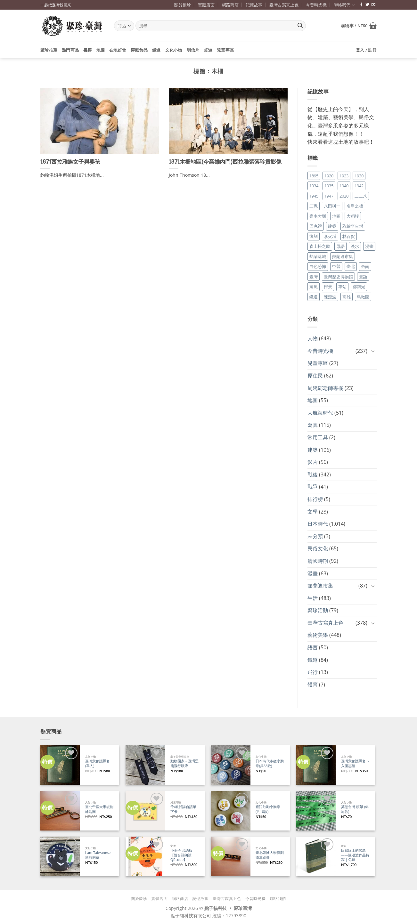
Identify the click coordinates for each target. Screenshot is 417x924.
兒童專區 (225, 50)
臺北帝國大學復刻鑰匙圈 (99, 809)
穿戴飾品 (139, 50)
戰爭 (312, 486)
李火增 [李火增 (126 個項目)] (330, 236)
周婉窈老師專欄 (325, 388)
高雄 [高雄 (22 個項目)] (346, 297)
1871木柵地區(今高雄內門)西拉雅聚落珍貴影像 (225, 161)
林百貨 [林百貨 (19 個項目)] (348, 236)
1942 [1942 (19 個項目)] (359, 186)
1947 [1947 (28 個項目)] (328, 196)
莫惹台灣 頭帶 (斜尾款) (355, 809)
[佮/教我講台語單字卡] (145, 811)
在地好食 (117, 50)
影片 (312, 462)
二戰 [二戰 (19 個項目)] (313, 206)
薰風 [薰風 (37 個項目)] (313, 286)
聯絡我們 (344, 5)
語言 (312, 647)
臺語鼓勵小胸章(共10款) (268, 809)
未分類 (315, 536)
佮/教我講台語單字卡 (183, 809)
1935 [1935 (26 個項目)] (328, 186)
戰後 (312, 474)
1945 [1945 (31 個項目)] (313, 196)
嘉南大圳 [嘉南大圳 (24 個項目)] (317, 216)
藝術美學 (317, 634)
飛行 (312, 672)
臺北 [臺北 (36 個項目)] (351, 266)
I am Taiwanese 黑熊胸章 (97, 855)
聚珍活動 (317, 610)
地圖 (100, 50)
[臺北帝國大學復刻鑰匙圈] (60, 811)
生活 (312, 598)
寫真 (312, 424)
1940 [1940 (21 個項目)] (343, 186)
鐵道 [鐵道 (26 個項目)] (313, 297)
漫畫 (312, 573)
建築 (312, 449)
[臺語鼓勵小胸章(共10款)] (230, 811)
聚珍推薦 (48, 50)
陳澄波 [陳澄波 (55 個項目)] (330, 297)
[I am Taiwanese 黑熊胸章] (60, 856)
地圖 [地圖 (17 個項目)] (336, 216)
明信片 (193, 50)
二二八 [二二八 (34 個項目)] (361, 196)
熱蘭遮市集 (320, 585)
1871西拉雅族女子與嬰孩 (70, 161)
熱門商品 (70, 50)
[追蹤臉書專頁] (361, 5)
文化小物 (173, 50)
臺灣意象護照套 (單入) (97, 763)
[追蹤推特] (367, 5)
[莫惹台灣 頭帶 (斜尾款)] (316, 811)
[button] (359, 26)
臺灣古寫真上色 (283, 5)
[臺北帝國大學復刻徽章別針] (230, 856)
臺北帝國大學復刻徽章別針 (270, 855)
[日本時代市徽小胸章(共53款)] (230, 765)
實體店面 (206, 5)
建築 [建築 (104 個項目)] (332, 226)
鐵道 (156, 50)
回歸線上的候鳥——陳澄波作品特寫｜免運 (355, 855)
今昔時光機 (316, 5)
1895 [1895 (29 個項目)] (313, 176)
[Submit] (300, 25)
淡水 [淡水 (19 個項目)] (355, 246)
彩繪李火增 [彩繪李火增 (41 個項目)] (352, 226)
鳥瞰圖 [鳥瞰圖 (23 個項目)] (363, 297)
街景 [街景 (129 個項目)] (328, 286)
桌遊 (208, 50)
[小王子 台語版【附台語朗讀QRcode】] (145, 856)
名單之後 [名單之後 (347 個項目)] (355, 206)
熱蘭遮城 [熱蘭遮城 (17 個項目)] (317, 256)
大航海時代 (320, 412)
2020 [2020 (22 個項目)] (343, 196)
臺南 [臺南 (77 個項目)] (365, 266)
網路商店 (230, 5)
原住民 (315, 375)
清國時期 (317, 560)
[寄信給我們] (373, 5)
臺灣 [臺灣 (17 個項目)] (313, 277)
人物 (312, 338)
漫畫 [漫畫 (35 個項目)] (369, 246)
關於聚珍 (182, 5)
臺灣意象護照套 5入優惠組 (355, 763)
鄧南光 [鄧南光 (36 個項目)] (359, 286)
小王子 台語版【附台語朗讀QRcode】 (181, 855)
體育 (312, 684)
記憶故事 (254, 5)
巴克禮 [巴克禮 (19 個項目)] (315, 226)
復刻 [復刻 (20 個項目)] (313, 236)
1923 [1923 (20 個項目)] (343, 176)
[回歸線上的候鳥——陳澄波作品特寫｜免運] (316, 856)
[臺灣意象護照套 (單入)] (60, 765)
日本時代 (317, 523)
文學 (312, 511)
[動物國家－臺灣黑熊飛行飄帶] (145, 765)
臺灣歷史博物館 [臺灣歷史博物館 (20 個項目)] (338, 277)
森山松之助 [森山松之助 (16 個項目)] (319, 246)
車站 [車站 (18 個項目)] (342, 286)
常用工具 (317, 437)
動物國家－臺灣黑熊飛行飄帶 (184, 763)
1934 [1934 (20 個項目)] (313, 186)
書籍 (87, 50)
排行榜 (315, 499)
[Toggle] (373, 351)
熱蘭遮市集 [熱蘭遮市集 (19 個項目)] (342, 256)
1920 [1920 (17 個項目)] (328, 176)
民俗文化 (317, 548)
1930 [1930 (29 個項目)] (359, 176)
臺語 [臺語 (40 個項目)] (363, 277)
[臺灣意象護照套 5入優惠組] (316, 765)
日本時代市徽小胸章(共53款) (270, 763)
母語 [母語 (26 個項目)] (340, 246)
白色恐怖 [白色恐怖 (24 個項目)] (317, 266)
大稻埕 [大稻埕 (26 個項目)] (353, 216)
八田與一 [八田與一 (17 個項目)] (332, 206)
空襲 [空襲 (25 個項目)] (336, 266)
